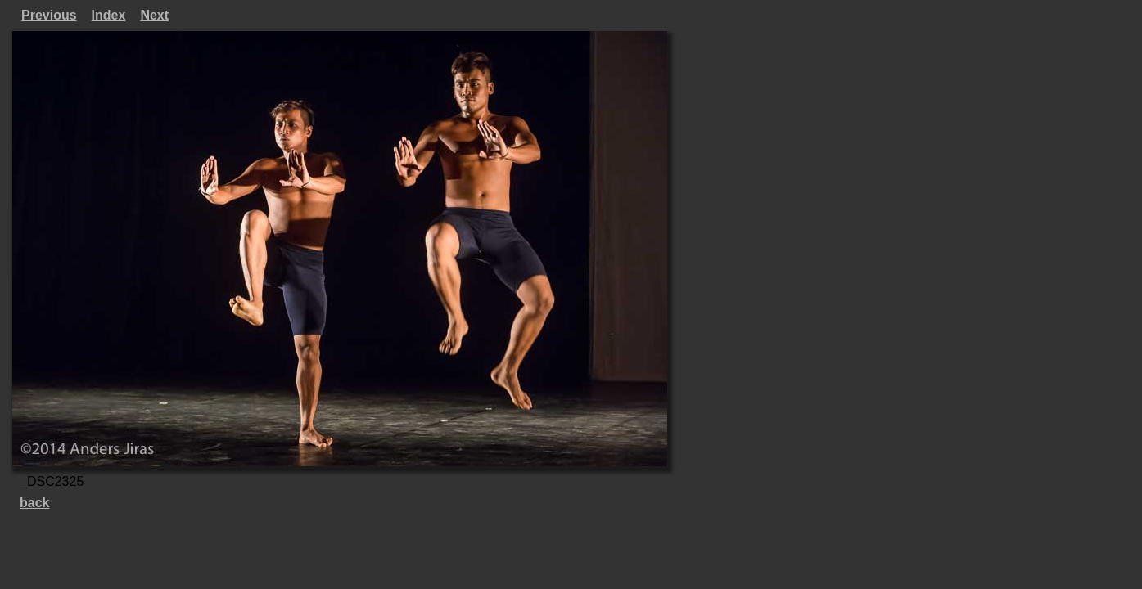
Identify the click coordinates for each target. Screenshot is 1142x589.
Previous (49, 15)
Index (109, 15)
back (34, 503)
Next (154, 15)
